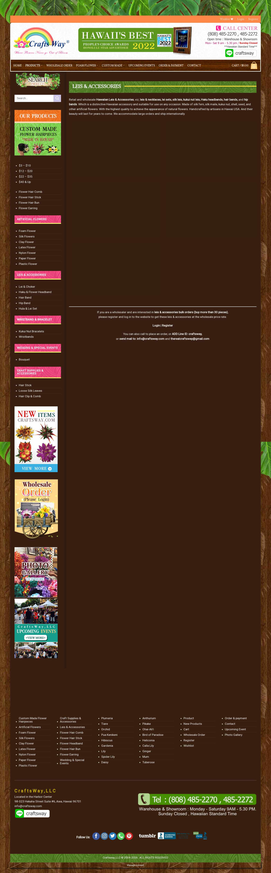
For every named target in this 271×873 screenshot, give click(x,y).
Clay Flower (26, 242)
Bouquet (24, 359)
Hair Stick (25, 385)
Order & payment (171, 65)
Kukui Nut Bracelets (31, 331)
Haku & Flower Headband (35, 292)
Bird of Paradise (152, 735)
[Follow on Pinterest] (129, 836)
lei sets (166, 99)
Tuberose (148, 762)
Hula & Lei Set (28, 308)
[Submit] (57, 98)
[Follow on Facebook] (96, 836)
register (113, 317)
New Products (193, 723)
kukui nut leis (191, 99)
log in (127, 317)
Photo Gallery (233, 735)
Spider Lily (108, 756)
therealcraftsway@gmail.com (190, 338)
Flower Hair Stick (30, 197)
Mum (145, 756)
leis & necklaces (150, 99)
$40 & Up (25, 182)
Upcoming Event (235, 729)
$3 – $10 (25, 165)
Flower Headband (71, 743)
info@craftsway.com (150, 338)
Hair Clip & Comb (30, 396)
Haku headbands (212, 99)
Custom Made (113, 65)
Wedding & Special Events (72, 761)
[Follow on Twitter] (112, 836)
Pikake (146, 723)
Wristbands (26, 336)
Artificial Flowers (30, 727)
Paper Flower (27, 258)
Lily (103, 751)
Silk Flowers (27, 236)
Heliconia (148, 740)
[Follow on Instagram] (104, 836)
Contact (194, 65)
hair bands (230, 99)
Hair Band (25, 297)
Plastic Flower (28, 264)
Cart (186, 729)
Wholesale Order (59, 65)
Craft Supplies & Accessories (70, 719)
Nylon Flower (27, 253)
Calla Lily (148, 745)
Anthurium (149, 718)
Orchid (105, 729)
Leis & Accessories (72, 727)
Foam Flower (87, 65)
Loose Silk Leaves (30, 390)
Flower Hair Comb (30, 191)
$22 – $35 (25, 176)
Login (156, 325)
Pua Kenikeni (109, 735)
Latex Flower (27, 247)
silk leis (177, 99)
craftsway (195, 334)
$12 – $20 (25, 171)
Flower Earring (28, 208)
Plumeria (107, 718)
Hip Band (24, 303)
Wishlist (189, 745)
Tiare (104, 723)
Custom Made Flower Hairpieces (33, 719)
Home (17, 65)
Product (189, 718)
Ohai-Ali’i (148, 729)
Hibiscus (107, 740)
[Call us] (121, 836)
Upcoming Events (141, 65)
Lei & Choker (27, 286)
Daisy (104, 762)
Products (34, 65)
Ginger (146, 751)
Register (253, 19)
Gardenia (107, 745)
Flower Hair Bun (29, 202)
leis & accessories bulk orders (173, 312)
